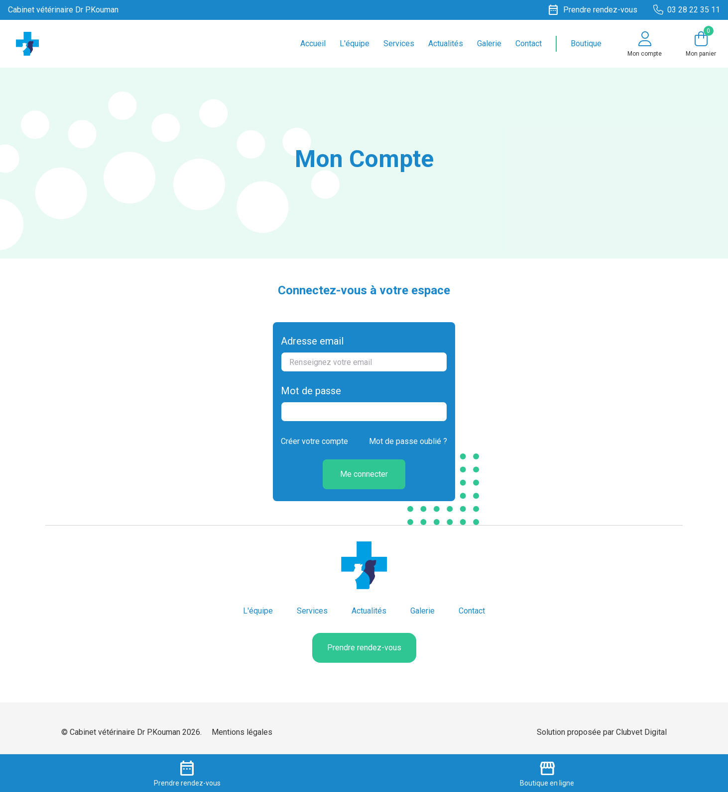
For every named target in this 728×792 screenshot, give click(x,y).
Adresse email (312, 341)
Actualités (445, 43)
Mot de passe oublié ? (408, 441)
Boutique (586, 43)
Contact (528, 43)
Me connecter (364, 474)
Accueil (313, 43)
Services (398, 43)
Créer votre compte (314, 441)
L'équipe (354, 43)
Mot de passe (311, 391)
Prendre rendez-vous (364, 647)
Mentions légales (242, 732)
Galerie (489, 43)
